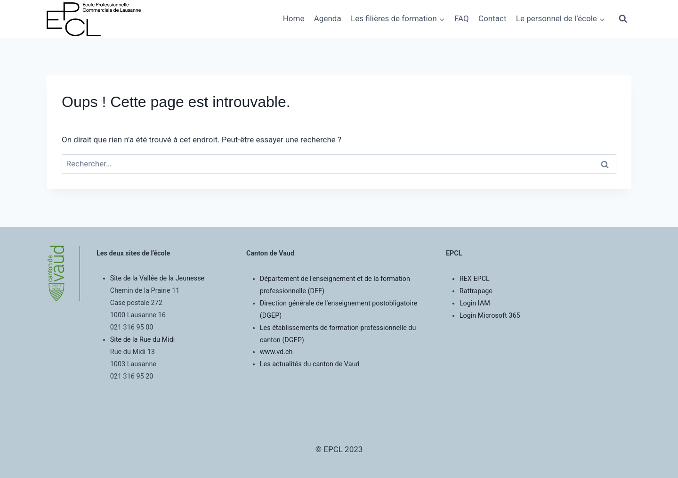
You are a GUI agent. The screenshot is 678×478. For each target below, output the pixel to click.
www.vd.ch (276, 352)
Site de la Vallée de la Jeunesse (157, 278)
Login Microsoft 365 (490, 316)
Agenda (327, 18)
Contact (492, 18)
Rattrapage (476, 291)
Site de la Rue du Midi (142, 340)
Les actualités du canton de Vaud (310, 364)
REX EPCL (475, 279)
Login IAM (475, 303)
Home (294, 18)
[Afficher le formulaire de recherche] (622, 18)
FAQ (461, 18)
